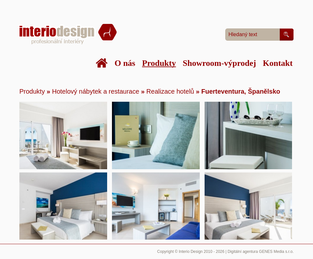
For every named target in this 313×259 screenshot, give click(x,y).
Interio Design (191, 251)
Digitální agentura (242, 251)
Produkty (32, 91)
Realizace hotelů (171, 91)
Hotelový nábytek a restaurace (95, 91)
